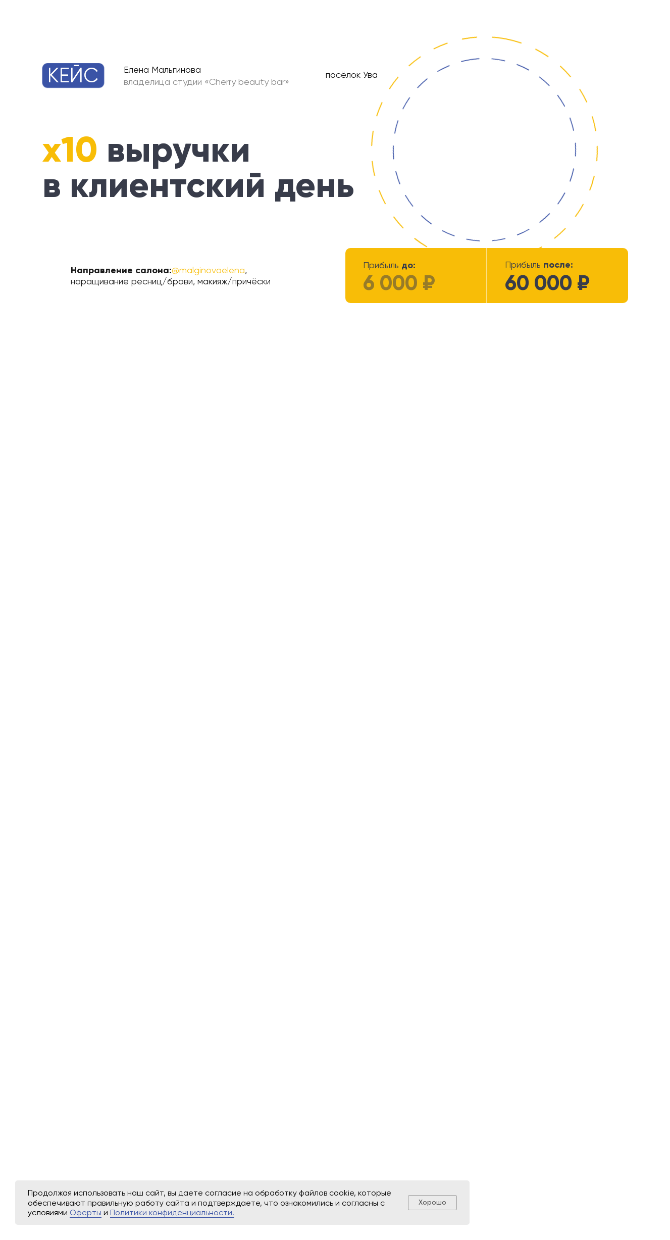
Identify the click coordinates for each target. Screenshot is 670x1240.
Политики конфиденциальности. (172, 1212)
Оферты (85, 1212)
